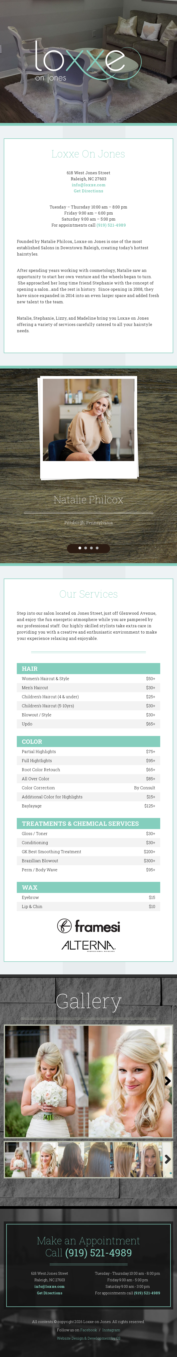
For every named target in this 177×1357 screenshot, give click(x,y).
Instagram (111, 1330)
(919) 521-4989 (111, 225)
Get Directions (88, 190)
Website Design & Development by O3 (88, 1338)
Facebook (88, 1330)
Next (166, 1086)
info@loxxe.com (89, 184)
